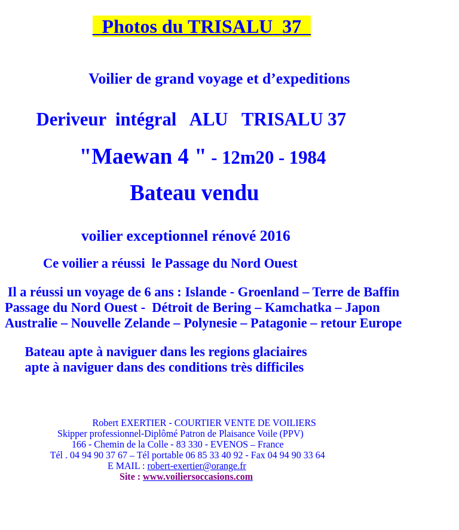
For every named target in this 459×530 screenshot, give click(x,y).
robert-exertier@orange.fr (197, 466)
